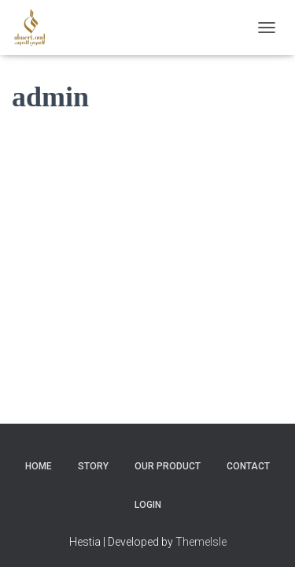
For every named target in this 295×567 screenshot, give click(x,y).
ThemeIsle (201, 529)
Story (93, 454)
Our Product (168, 454)
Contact (248, 454)
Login (148, 492)
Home (38, 454)
